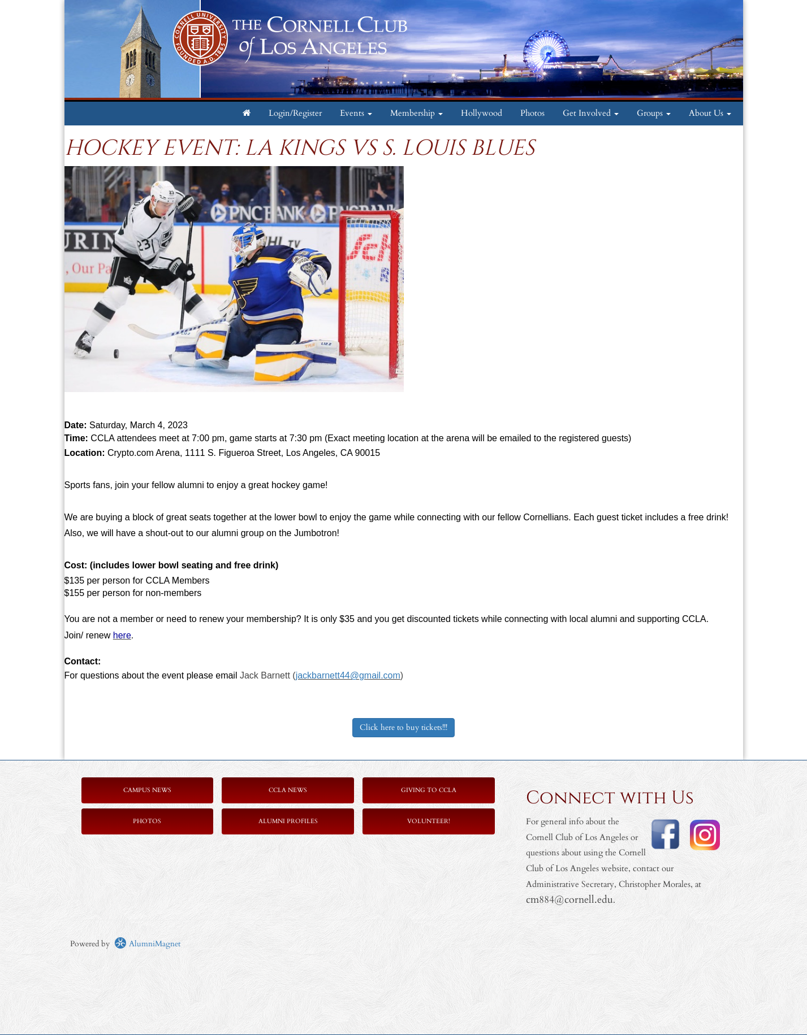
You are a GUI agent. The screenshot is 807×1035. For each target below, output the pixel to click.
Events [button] (356, 113)
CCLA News (288, 790)
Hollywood (481, 113)
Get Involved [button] (591, 113)
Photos (532, 113)
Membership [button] (416, 113)
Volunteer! (428, 821)
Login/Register (295, 113)
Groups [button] (654, 113)
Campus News (147, 790)
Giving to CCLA (428, 790)
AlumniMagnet (147, 943)
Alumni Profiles (288, 821)
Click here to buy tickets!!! (403, 727)
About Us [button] (710, 113)
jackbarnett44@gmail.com (348, 675)
